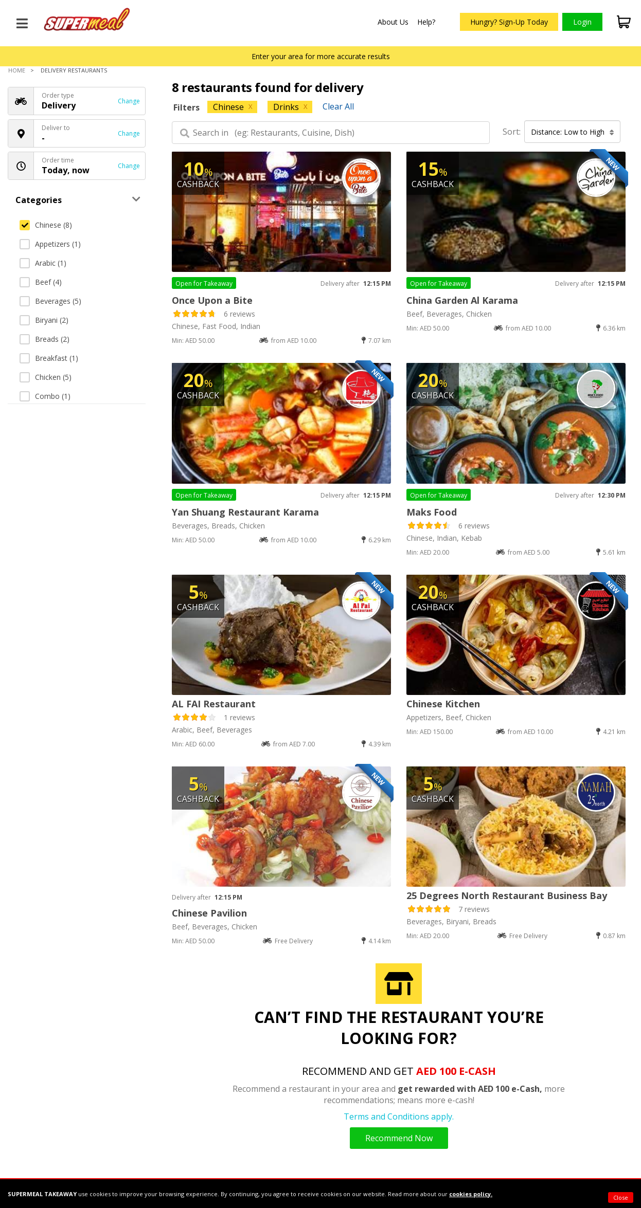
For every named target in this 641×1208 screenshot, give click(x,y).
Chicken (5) (46, 377)
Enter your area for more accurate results (321, 56)
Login (582, 22)
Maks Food (431, 512)
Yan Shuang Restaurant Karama (245, 512)
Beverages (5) (50, 301)
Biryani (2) (44, 320)
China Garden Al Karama (462, 300)
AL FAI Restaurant (214, 704)
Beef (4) (41, 282)
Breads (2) (44, 339)
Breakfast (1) (49, 358)
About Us (393, 22)
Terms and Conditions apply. (399, 1116)
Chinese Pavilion (209, 913)
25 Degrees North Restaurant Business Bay (506, 895)
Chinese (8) (46, 225)
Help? (426, 22)
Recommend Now (399, 1138)
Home (16, 70)
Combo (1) (45, 396)
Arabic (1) (43, 263)
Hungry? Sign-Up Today (509, 22)
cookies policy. (470, 1194)
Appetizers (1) (50, 244)
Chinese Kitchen (443, 704)
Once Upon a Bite (212, 300)
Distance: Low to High (572, 132)
